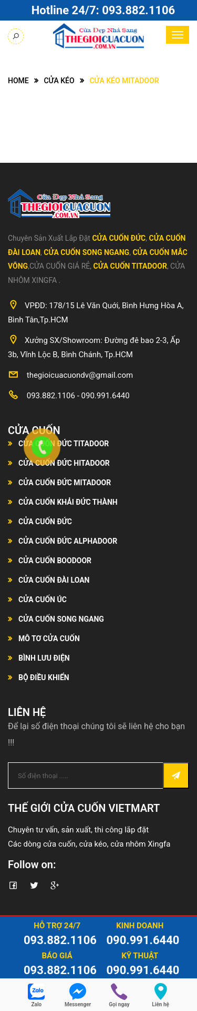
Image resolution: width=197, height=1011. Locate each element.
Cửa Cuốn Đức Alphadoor (67, 541)
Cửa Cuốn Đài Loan (54, 580)
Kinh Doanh (139, 925)
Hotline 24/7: (103, 10)
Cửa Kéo (59, 80)
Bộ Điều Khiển (43, 677)
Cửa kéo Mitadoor (124, 80)
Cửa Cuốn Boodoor (54, 560)
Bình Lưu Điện (44, 658)
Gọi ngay (119, 1004)
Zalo (37, 1004)
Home (18, 80)
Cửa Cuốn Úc (42, 599)
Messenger (78, 1004)
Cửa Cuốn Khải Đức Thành (68, 502)
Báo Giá (57, 955)
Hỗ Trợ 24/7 (57, 925)
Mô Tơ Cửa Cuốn (49, 638)
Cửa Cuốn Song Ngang (86, 252)
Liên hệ (160, 1004)
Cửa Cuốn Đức (119, 238)
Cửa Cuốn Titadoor (130, 266)
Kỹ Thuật (139, 955)
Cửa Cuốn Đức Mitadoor (64, 482)
